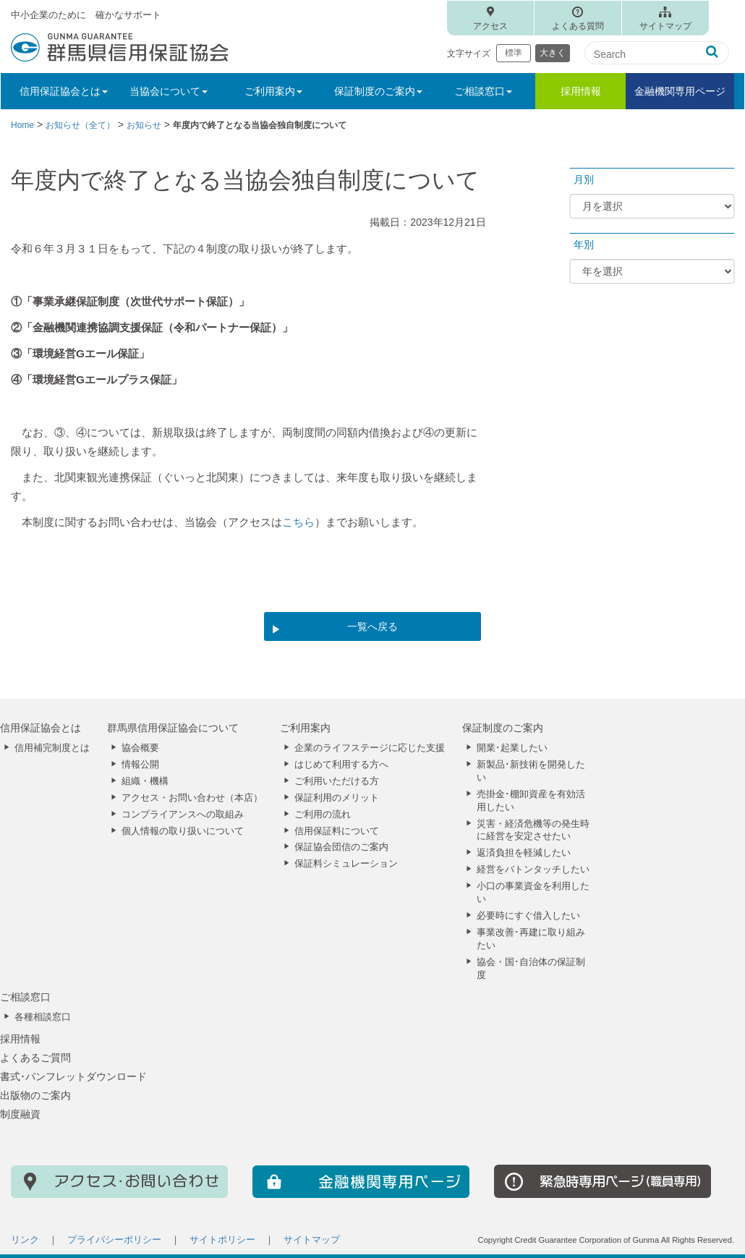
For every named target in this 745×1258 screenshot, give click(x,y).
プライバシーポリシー (114, 1240)
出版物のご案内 (35, 1095)
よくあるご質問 (35, 1057)
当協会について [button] (168, 91)
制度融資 (20, 1114)
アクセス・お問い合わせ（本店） (192, 798)
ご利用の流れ (322, 814)
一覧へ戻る (372, 626)
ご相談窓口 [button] (483, 91)
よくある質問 (578, 26)
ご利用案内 (305, 728)
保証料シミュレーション (346, 864)
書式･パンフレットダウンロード (73, 1076)
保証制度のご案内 (502, 728)
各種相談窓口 (42, 1017)
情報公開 (140, 765)
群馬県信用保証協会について (173, 728)
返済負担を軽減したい (524, 853)
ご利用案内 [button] (273, 91)
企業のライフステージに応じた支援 (369, 748)
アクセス (490, 26)
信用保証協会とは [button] (64, 91)
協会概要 (140, 748)
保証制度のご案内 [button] (378, 91)
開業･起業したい (512, 748)
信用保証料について (336, 831)
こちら (298, 522)
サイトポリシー (222, 1240)
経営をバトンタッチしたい (533, 869)
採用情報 (581, 91)
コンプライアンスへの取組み (183, 814)
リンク (25, 1240)
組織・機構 (145, 781)
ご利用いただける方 (336, 781)
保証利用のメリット (336, 798)
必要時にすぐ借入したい (528, 916)
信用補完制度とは (52, 748)
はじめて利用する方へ (341, 765)
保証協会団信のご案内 (341, 847)
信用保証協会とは (40, 728)
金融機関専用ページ (679, 91)
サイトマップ (665, 26)
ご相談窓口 (25, 997)
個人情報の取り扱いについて (183, 831)
